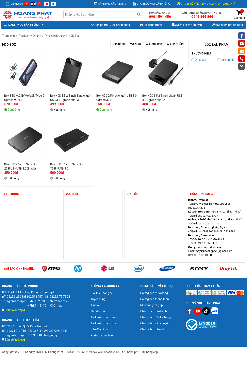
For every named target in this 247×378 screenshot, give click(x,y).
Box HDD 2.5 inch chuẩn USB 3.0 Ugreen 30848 (116, 98)
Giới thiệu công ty (101, 293)
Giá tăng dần (154, 43)
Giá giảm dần (175, 43)
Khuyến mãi (98, 311)
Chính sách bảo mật (153, 329)
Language (14, 3)
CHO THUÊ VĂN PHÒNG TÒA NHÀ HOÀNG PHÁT (207, 3)
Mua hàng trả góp (151, 305)
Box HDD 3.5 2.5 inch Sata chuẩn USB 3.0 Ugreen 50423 (70, 98)
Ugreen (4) (225, 59)
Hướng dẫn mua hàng (154, 293)
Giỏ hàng (239, 14)
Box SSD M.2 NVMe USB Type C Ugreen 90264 (24, 98)
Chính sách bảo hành (153, 311)
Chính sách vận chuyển (154, 323)
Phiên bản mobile (102, 335)
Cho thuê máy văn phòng (151, 3)
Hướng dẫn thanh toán (154, 299)
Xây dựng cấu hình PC (110, 3)
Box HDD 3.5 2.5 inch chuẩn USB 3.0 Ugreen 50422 (162, 98)
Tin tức (95, 305)
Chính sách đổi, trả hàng (155, 317)
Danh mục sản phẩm (22, 24)
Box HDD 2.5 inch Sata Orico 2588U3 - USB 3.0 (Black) (21, 166)
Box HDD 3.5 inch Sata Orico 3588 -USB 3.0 (67, 166)
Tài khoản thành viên (104, 317)
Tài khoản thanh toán (104, 323)
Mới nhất (135, 43)
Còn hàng (119, 43)
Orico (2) (199, 59)
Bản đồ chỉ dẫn (100, 329)
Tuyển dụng (98, 299)
